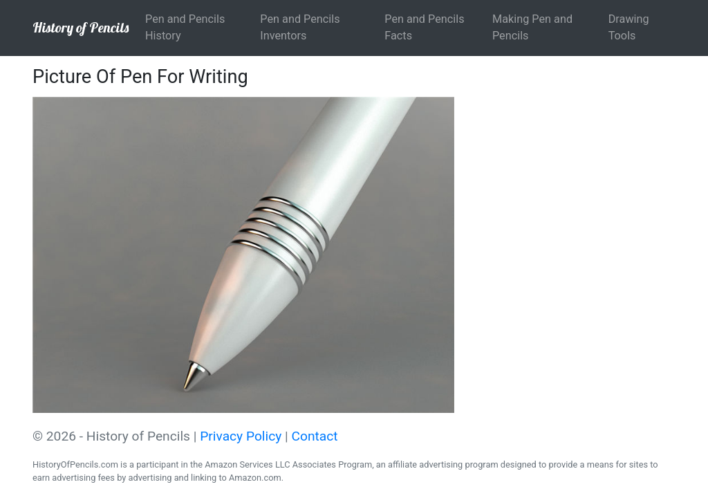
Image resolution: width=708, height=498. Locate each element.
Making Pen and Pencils (532, 27)
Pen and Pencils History (185, 27)
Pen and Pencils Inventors (299, 27)
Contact (315, 436)
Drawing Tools (628, 27)
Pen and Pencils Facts (424, 27)
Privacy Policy (240, 436)
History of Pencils (80, 27)
